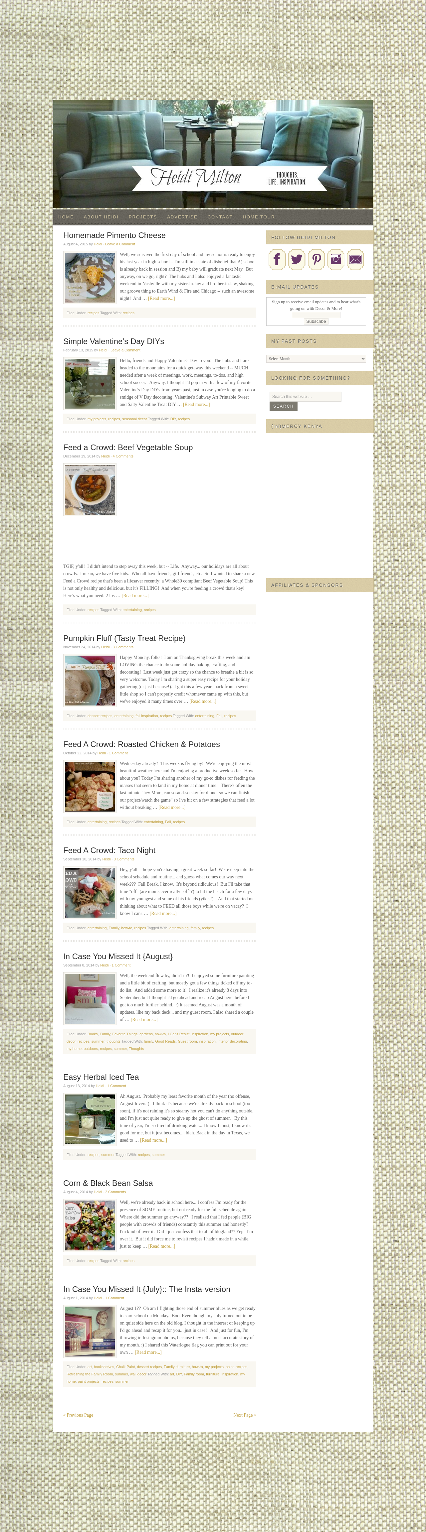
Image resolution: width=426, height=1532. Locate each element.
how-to (126, 928)
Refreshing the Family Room (90, 1374)
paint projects (89, 1381)
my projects (97, 419)
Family (114, 928)
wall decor (138, 1374)
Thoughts (136, 1049)
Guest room (187, 1041)
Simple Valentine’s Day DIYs (113, 341)
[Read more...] (161, 298)
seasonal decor (134, 419)
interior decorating (232, 1041)
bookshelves (104, 1367)
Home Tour (259, 216)
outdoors (91, 1049)
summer (98, 1041)
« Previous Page (78, 1415)
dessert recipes (100, 716)
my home (74, 1049)
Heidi (98, 244)
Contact (220, 216)
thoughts (113, 1041)
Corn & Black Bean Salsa (108, 1183)
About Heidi (101, 216)
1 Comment (118, 753)
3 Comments (123, 647)
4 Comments (123, 456)
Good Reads (165, 1041)
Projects (143, 216)
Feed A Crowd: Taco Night (109, 850)
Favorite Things (124, 1034)
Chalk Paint (125, 1367)
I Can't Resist (178, 1034)
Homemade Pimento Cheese (114, 235)
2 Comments (115, 1192)
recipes (93, 313)
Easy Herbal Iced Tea (101, 1077)
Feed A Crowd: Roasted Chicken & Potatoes (141, 744)
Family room (194, 1374)
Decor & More (213, 113)
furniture (183, 1367)
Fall (219, 716)
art (90, 1367)
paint (230, 1367)
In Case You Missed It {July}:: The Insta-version (147, 1289)
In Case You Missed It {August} (118, 956)
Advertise (182, 216)
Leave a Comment (120, 244)
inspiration (199, 1034)
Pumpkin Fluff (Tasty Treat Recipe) (124, 638)
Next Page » (245, 1415)
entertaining (132, 610)
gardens (146, 1034)
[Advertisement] (213, 49)
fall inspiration (146, 716)
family (195, 928)
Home (66, 216)
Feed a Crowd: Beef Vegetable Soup (128, 447)
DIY (173, 419)
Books (93, 1034)
